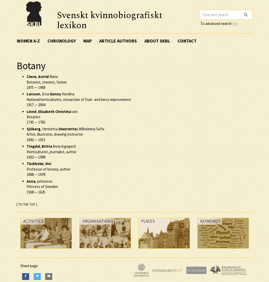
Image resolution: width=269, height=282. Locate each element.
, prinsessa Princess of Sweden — (42, 186)
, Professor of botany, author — (49, 169)
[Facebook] (25, 276)
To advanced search (219, 23)
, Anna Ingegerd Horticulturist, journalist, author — (52, 151)
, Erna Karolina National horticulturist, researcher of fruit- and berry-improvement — (79, 99)
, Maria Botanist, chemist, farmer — (47, 82)
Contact (187, 41)
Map (87, 41)
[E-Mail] (48, 276)
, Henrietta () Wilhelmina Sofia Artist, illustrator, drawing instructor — (65, 134)
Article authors (118, 41)
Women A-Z (28, 41)
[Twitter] (37, 276)
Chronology (61, 41)
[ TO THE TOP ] (27, 204)
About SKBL (157, 41)
